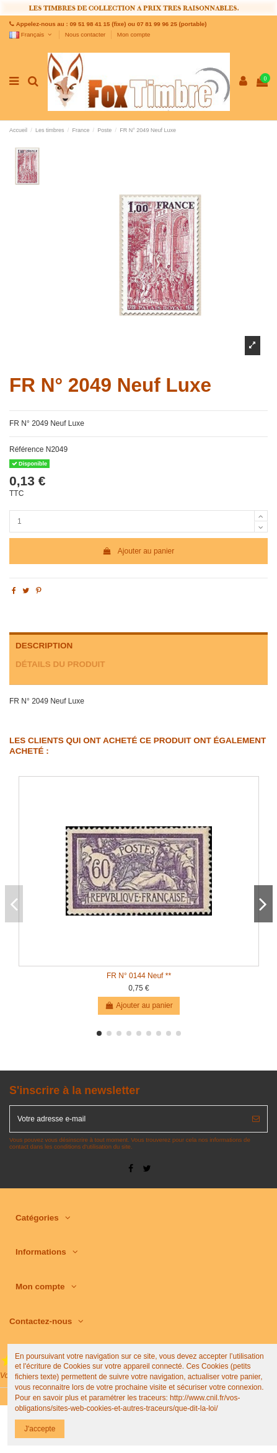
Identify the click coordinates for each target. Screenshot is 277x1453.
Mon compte (134, 34)
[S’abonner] (256, 1119)
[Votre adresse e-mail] (127, 1119)
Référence (26, 449)
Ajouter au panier (139, 551)
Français (31, 34)
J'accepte (39, 1428)
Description (44, 645)
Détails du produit (60, 664)
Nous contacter (86, 34)
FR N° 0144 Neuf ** (139, 975)
